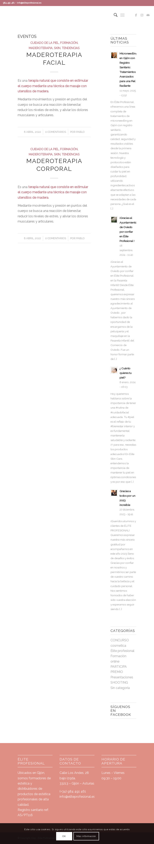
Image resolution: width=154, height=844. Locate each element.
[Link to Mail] (148, 15)
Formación (69, 42)
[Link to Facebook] (136, 15)
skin (57, 48)
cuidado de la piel (44, 42)
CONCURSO (119, 640)
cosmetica (118, 646)
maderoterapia (41, 48)
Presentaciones (121, 677)
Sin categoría (120, 688)
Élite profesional (122, 651)
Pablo (80, 131)
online (114, 661)
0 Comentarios (55, 131)
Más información (86, 836)
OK (64, 836)
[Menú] (122, 15)
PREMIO (116, 672)
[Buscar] (114, 15)
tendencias (71, 48)
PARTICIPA (118, 667)
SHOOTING (119, 682)
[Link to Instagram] (142, 15)
